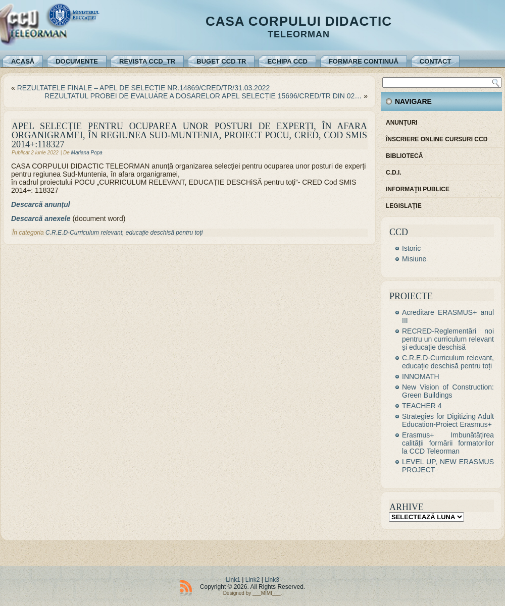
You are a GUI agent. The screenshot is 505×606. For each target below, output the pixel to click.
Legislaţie (404, 205)
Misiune (414, 259)
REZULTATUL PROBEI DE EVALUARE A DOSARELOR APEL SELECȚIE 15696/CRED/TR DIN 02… (203, 96)
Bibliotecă (404, 155)
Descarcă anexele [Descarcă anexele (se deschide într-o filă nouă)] (41, 218)
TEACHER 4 (422, 406)
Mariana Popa (87, 152)
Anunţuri (402, 122)
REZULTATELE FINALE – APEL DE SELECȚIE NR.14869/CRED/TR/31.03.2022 (143, 88)
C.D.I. (393, 172)
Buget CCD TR (221, 61)
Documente (77, 61)
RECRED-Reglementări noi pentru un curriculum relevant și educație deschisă (448, 339)
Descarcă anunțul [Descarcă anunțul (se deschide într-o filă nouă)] (40, 204)
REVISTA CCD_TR (147, 61)
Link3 (272, 579)
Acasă (22, 61)
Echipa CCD (287, 61)
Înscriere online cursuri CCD (436, 139)
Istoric (411, 248)
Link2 (252, 579)
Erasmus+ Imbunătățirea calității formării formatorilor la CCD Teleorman (448, 443)
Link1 (233, 579)
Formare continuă (363, 61)
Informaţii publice (417, 189)
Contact (435, 61)
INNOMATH (420, 376)
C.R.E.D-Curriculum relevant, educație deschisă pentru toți (124, 232)
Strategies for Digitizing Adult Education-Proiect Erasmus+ (448, 420)
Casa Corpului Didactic (299, 21)
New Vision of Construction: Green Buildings (448, 391)
